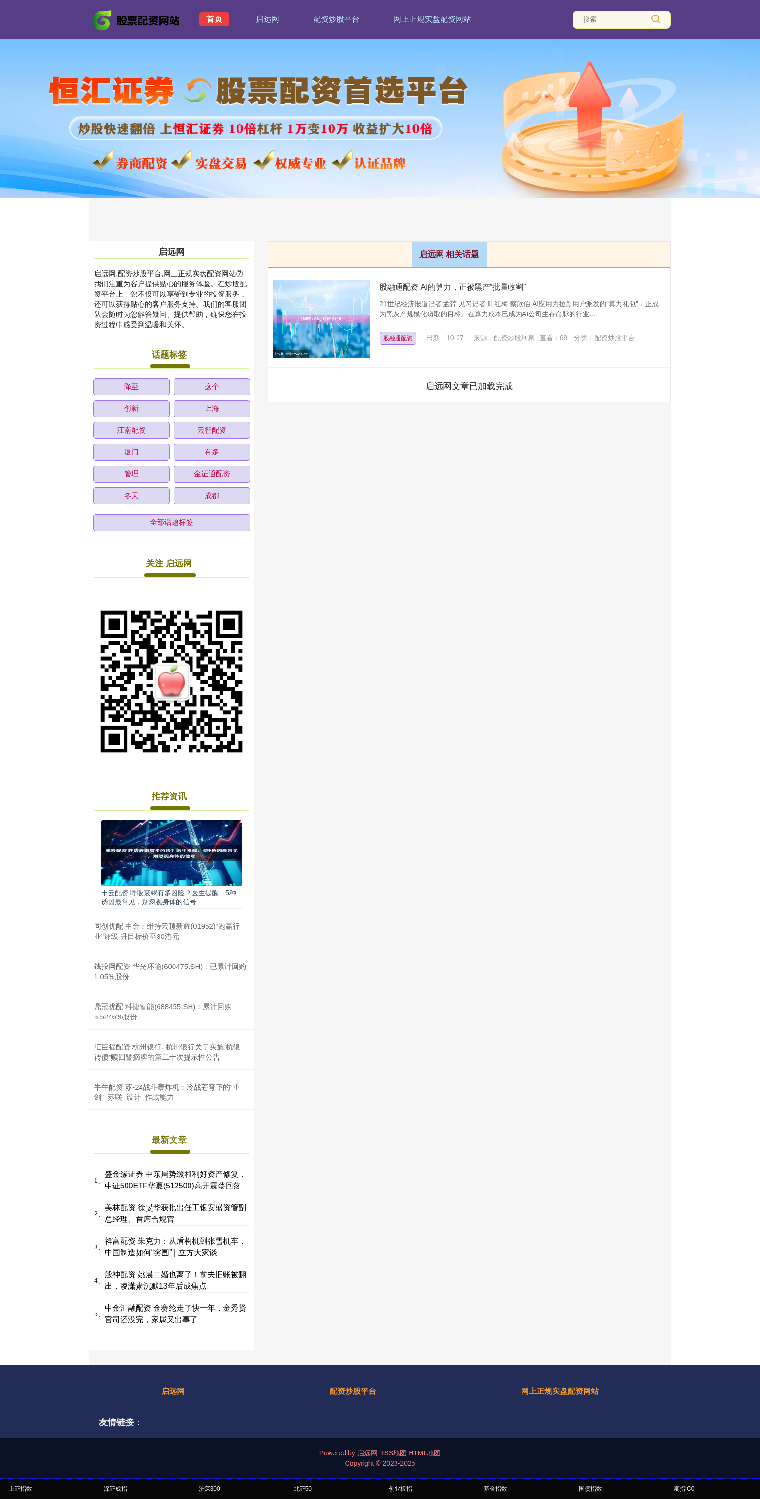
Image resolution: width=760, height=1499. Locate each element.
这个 (212, 386)
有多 (212, 452)
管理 (131, 473)
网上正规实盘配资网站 (432, 19)
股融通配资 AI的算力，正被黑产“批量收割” (453, 287)
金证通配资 (212, 473)
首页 (214, 19)
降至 (131, 386)
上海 (212, 408)
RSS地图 (393, 1453)
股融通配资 (397, 338)
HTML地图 (425, 1453)
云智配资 (211, 430)
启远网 (267, 19)
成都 (212, 495)
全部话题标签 (171, 522)
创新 (131, 408)
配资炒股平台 (336, 19)
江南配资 (131, 430)
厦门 (131, 452)
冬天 (131, 495)
